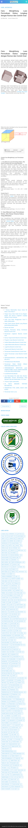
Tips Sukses (13, 767)
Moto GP (14, 678)
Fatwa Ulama (19, 593)
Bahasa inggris (5, 557)
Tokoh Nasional (15, 772)
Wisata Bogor (5, 786)
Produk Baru (12, 704)
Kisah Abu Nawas (5, 642)
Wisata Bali (14, 781)
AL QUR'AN (11, 538)
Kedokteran (17, 635)
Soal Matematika (6, 737)
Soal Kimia (13, 734)
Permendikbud (19, 699)
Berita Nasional (5, 564)
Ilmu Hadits (4, 616)
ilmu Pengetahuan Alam (18, 618)
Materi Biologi (5, 663)
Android (11, 541)
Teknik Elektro (14, 746)
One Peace (4, 682)
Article (10, 545)
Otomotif (19, 682)
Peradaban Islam (13, 696)
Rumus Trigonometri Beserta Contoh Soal (15, 337)
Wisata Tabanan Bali (16, 786)
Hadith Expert (19, 604)
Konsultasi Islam (6, 649)
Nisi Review (10, 680)
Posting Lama (23, 406)
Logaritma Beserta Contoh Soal (12, 347)
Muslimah (21, 678)
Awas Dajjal (4, 550)
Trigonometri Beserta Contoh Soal (13, 349)
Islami (10, 630)
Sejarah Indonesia (6, 718)
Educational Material (7, 590)
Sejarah (15, 715)
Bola (7, 569)
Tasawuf (4, 744)
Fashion (11, 593)
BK (2, 569)
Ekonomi (18, 590)
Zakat (15, 789)
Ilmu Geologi (14, 614)
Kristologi (15, 649)
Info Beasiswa (20, 621)
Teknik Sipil (18, 758)
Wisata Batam (16, 784)
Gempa (16, 602)
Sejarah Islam (17, 718)
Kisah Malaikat (5, 644)
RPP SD (9, 711)
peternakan (13, 701)
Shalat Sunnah (5, 722)
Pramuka (4, 704)
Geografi (4, 604)
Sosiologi (4, 739)
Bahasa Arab (5, 555)
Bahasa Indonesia (15, 555)
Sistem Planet (15, 727)
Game (10, 602)
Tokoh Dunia (20, 770)
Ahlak (3, 536)
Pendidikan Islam (6, 692)
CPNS (11, 581)
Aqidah (3, 545)
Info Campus (4, 623)
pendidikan (12, 689)
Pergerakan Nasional (7, 699)
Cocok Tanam (5, 578)
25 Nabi (3, 533)
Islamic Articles (5, 633)
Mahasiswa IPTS (17, 656)
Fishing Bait (4, 600)
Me (10, 668)
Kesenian (21, 637)
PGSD (20, 701)
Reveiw (3, 711)
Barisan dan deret (9, 327)
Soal (3, 729)
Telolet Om (4, 760)
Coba (16, 576)
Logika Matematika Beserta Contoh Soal (15, 344)
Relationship (5, 708)
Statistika (18, 739)
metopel (18, 673)
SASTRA (19, 713)
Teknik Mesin (5, 756)
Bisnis (20, 566)
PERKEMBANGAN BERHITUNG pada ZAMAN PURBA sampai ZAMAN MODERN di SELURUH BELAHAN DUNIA (15, 369)
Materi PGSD (4, 666)
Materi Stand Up (14, 666)
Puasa (3, 706)
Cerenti (11, 574)
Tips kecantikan (5, 765)
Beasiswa (14, 559)
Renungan (13, 708)
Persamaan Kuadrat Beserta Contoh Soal (15, 351)
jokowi (14, 633)
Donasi (16, 583)
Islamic (17, 630)
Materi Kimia (15, 663)
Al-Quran (4, 541)
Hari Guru (12, 607)
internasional (5, 628)
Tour (3, 774)
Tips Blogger (13, 763)
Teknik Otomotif (15, 756)
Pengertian (14, 694)
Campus (13, 571)
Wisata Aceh (13, 779)
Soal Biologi (4, 732)
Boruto (14, 569)
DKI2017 (3, 583)
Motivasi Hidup (5, 678)
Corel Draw (4, 581)
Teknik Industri (5, 748)
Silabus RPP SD (5, 727)
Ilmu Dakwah (20, 611)
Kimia (12, 640)
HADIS (11, 604)
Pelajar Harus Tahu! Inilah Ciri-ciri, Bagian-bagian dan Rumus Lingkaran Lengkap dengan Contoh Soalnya (15, 315)
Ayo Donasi (13, 552)
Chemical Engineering (7, 576)
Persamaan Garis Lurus (10, 392)
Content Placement (15, 578)
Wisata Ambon (5, 781)
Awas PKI (13, 550)
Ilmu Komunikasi (5, 618)
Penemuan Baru (5, 694)
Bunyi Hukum (4, 571)
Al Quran (19, 538)
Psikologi (20, 704)
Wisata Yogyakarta (6, 789)
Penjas (3, 696)
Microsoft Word (5, 675)
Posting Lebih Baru (5, 406)
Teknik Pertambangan (7, 758)
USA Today (18, 777)
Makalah (4, 659)
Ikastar (12, 611)
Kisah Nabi (4, 647)
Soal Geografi (5, 734)
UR (12, 777)
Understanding (5, 777)
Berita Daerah (5, 562)
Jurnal (21, 633)
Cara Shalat (21, 571)
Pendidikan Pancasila (18, 692)
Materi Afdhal (14, 661)
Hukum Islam (12, 609)
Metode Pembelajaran (7, 670)
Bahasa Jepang (5, 559)
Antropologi (5, 543)
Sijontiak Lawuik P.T (6, 725)
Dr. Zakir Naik (5, 585)
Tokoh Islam (4, 772)
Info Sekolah (5, 626)
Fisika (12, 600)
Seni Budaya (12, 720)
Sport (11, 739)
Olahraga (19, 680)
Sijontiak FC (15, 722)
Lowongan (13, 654)
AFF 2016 (20, 533)
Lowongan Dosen (6, 656)
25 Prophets (11, 533)
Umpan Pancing (16, 774)
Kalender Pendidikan (6, 635)
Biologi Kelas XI (5, 566)
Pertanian (4, 701)
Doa (10, 583)
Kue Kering (12, 652)
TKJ (13, 770)
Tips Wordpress (5, 770)
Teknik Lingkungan (17, 753)
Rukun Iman (17, 711)
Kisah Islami (15, 642)
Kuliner (19, 652)
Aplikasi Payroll (15, 543)
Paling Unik (4, 687)
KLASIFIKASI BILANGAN (10, 373)
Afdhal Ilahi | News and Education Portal (18, 826)
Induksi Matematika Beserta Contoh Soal (15, 342)
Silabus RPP (17, 725)
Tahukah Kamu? (15, 741)
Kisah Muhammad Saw (17, 644)
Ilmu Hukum (13, 616)
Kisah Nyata (13, 647)
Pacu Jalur (4, 685)
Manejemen (12, 659)
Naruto (3, 680)
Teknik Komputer (6, 753)
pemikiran (4, 689)
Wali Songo (4, 779)
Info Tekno (13, 626)
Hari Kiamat (20, 607)
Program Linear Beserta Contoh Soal (14, 340)
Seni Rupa (20, 720)
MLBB (13, 675)
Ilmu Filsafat (5, 614)
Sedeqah (8, 715)
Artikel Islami (5, 548)
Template (4, 763)
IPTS (12, 628)
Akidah (3, 538)
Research (21, 708)
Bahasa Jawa (15, 557)
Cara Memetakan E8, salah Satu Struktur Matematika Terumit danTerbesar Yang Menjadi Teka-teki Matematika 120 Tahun (15, 377)
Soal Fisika (13, 732)
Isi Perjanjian (20, 628)
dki (17, 581)
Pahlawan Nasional (15, 685)
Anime (18, 541)
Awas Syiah (20, 550)
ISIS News (4, 630)
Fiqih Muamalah (15, 597)
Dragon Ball (15, 585)
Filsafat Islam (5, 597)
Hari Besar (4, 607)
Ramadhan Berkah (12, 706)
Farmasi (3, 593)
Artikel (17, 545)
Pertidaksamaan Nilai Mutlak (12, 361)
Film (3, 595)
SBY (2, 715)
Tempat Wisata (14, 760)
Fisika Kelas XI (20, 600)
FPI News (4, 602)
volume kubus (10, 221)
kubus (12, 196)
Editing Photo (5, 588)
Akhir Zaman (20, 536)
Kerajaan (4, 637)
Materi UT (4, 668)
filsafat (18, 595)
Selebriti (4, 720)
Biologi (15, 564)
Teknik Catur (5, 746)
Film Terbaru (10, 595)
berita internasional (17, 562)
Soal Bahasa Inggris (12, 729)
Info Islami (13, 623)
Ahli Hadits (10, 536)
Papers (12, 687)
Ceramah (4, 574)
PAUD (19, 687)
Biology (14, 566)
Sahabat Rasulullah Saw (7, 713)
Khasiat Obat (5, 640)
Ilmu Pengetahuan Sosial (7, 621)
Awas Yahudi (4, 552)
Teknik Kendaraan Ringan (8, 751)
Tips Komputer (15, 765)
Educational (14, 588)
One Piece (11, 682)
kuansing (4, 652)
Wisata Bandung (5, 784)
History (3, 609)
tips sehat (4, 767)
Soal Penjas (16, 737)
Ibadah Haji (4, 611)
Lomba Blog (4, 654)
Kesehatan (12, 637)
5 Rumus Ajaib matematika (11, 381)
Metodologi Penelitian (7, 673)
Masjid (20, 659)
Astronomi (14, 548)
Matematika (4, 661)
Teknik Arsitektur (13, 744)
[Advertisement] (14, 34)
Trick (8, 774)
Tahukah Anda (5, 741)
